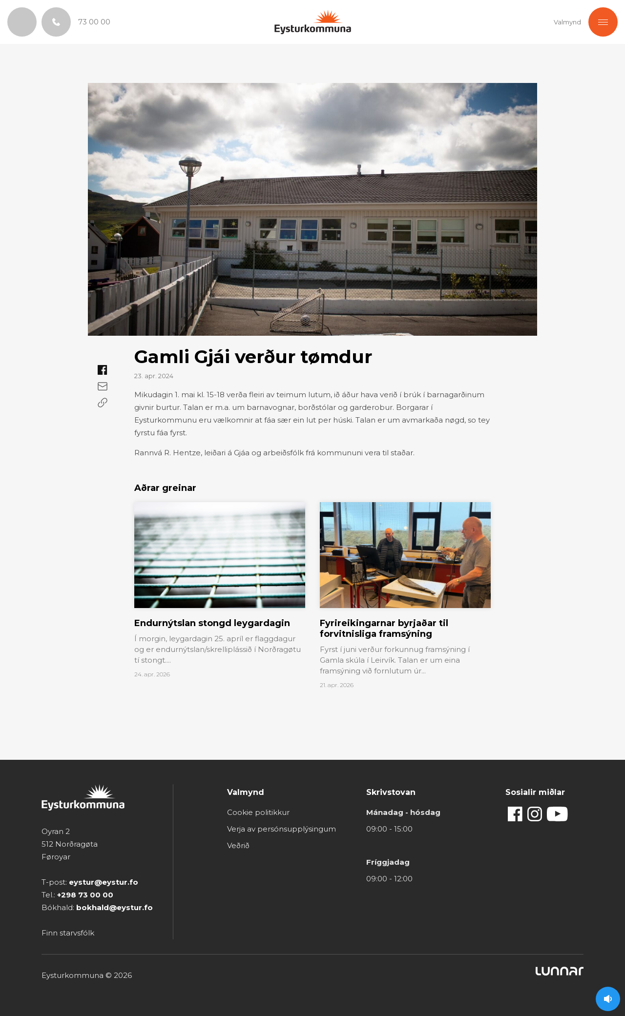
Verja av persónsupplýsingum (281, 828)
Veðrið (238, 845)
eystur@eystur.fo (103, 882)
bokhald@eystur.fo (114, 907)
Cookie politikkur (258, 812)
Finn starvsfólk (68, 932)
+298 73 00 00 (85, 894)
